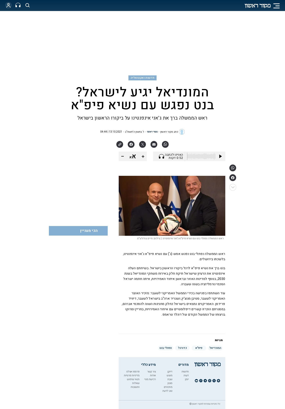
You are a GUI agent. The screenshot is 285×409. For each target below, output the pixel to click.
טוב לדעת (167, 391)
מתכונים (168, 387)
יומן (187, 379)
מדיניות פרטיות (131, 375)
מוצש (169, 375)
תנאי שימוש (133, 379)
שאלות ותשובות (135, 385)
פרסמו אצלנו (132, 372)
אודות (153, 375)
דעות (186, 375)
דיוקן (169, 372)
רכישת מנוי (150, 379)
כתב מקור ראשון (169, 132)
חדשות (185, 372)
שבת (169, 379)
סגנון (169, 383)
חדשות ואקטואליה (142, 78)
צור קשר (151, 372)
